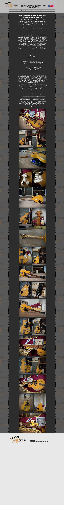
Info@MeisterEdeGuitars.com (39, 441)
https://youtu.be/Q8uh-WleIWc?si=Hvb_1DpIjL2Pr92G (33, 94)
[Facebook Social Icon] (49, 6)
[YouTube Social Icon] (51, 6)
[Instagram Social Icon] (52, 6)
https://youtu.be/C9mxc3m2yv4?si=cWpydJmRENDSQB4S (34, 96)
